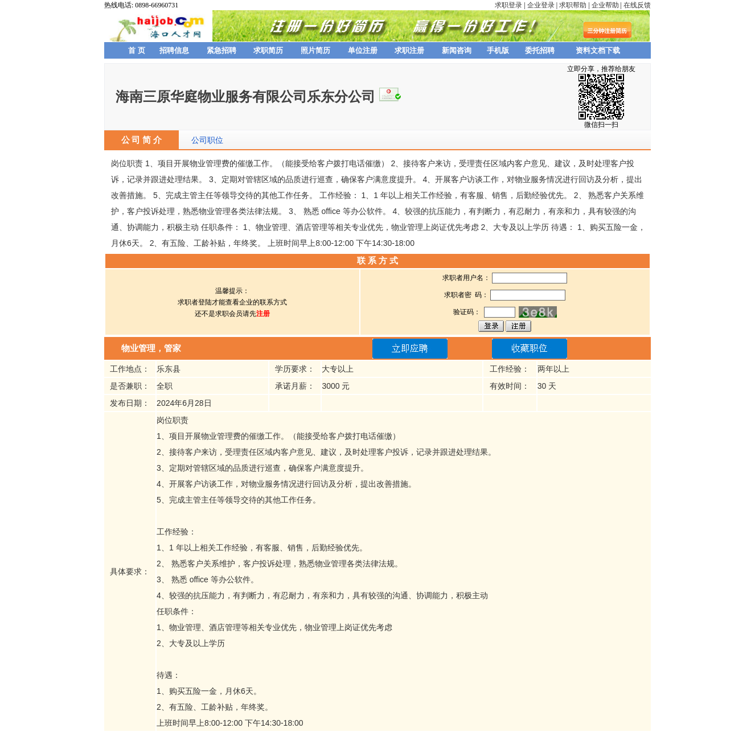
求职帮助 (572, 5)
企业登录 (541, 5)
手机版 (498, 50)
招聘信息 (174, 50)
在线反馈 (637, 5)
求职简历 (268, 50)
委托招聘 (540, 50)
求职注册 (409, 50)
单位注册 (363, 50)
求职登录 (508, 5)
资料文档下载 (598, 50)
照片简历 (315, 50)
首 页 (136, 50)
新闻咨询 (456, 50)
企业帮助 (605, 5)
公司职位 (207, 140)
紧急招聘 (221, 50)
